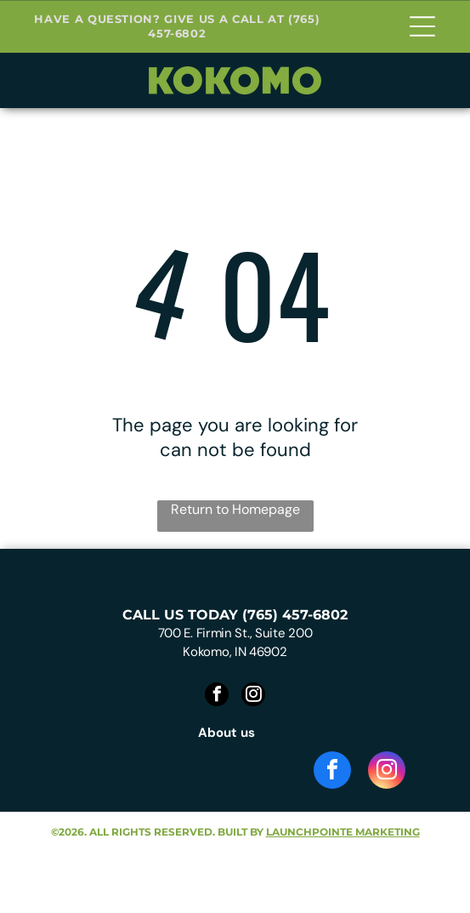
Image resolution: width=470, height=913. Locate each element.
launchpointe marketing (343, 831)
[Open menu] (422, 26)
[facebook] (217, 696)
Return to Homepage (235, 509)
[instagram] (253, 696)
